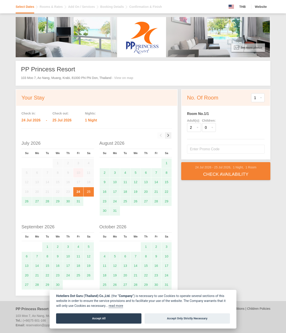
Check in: (28, 113)
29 (57, 201)
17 (115, 191)
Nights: (90, 113)
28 (47, 201)
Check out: (61, 113)
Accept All (98, 318)
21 (156, 191)
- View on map (122, 78)
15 (166, 182)
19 (135, 191)
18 (125, 191)
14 (156, 182)
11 (125, 182)
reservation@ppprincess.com (46, 325)
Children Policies (258, 308)
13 (146, 182)
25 (88, 191)
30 (68, 201)
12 (135, 182)
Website (261, 6)
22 (166, 191)
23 (104, 201)
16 (104, 191)
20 (146, 191)
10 (115, 182)
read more (116, 306)
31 (78, 201)
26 (27, 201)
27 (37, 201)
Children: (209, 120)
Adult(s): (193, 120)
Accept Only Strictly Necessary (187, 318)
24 (78, 191)
